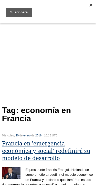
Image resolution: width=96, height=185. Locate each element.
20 (17, 135)
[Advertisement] (48, 63)
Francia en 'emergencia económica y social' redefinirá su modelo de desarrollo (46, 151)
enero (26, 135)
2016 (38, 135)
